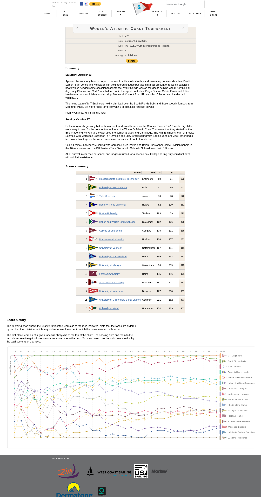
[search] (181, 4)
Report (84, 13)
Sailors (175, 13)
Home (47, 13)
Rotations (194, 13)
